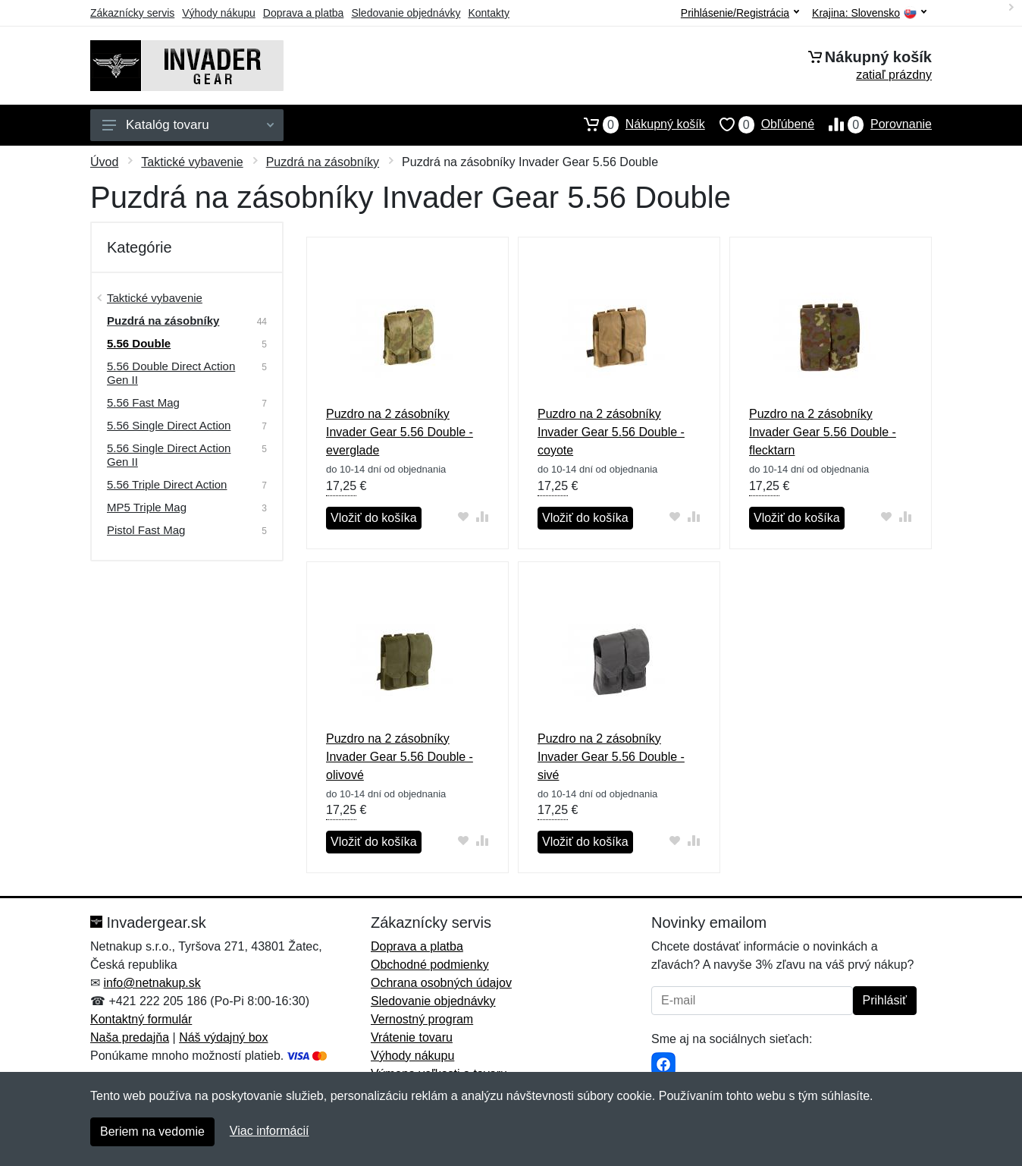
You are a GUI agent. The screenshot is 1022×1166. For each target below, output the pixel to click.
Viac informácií (269, 1130)
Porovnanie (873, 124)
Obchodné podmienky (430, 964)
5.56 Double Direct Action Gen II (171, 373)
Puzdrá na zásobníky (322, 162)
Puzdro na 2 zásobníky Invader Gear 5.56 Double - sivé (611, 756)
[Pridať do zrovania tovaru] (482, 516)
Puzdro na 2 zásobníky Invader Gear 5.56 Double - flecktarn (822, 432)
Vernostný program (422, 1019)
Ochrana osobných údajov (441, 982)
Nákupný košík (637, 124)
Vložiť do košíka (374, 517)
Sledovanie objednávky (405, 13)
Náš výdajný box (223, 1037)
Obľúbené (759, 124)
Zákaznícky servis (132, 13)
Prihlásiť (885, 1000)
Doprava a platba (303, 13)
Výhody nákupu (219, 13)
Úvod (104, 162)
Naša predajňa (129, 1037)
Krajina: (869, 13)
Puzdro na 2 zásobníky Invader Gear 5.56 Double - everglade (399, 432)
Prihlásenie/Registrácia (740, 13)
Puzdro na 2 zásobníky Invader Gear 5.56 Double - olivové (399, 756)
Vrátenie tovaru (412, 1037)
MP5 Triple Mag (147, 507)
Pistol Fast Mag (146, 529)
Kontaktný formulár (141, 1019)
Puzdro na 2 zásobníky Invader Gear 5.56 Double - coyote (611, 432)
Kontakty (488, 13)
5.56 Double (139, 343)
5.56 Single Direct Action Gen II (168, 455)
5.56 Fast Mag (143, 402)
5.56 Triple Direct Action (167, 484)
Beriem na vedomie (152, 1131)
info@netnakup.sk (151, 982)
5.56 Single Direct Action (168, 425)
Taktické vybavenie (192, 162)
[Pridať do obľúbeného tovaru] (463, 516)
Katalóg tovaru (188, 125)
